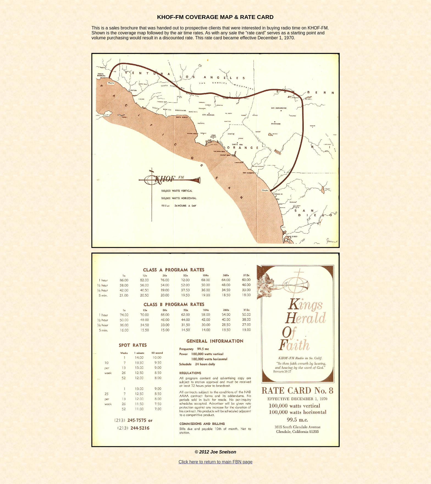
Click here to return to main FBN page (216, 462)
